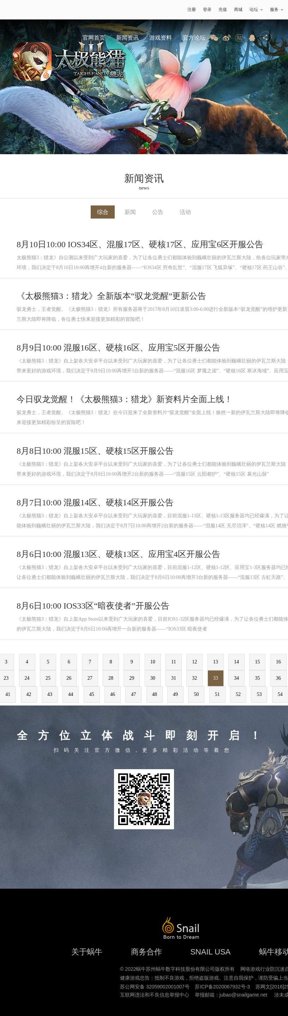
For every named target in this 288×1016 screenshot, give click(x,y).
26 (68, 678)
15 (257, 661)
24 (27, 678)
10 (152, 661)
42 (28, 694)
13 (215, 661)
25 (48, 678)
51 (217, 694)
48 (154, 694)
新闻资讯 (127, 38)
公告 (157, 212)
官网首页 (94, 38)
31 (173, 678)
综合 (102, 212)
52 (238, 694)
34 (236, 678)
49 (175, 694)
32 (194, 678)
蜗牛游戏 (19, 9)
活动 (185, 212)
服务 (276, 9)
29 (131, 678)
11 (173, 661)
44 (70, 694)
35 (257, 678)
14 (236, 661)
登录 (207, 9)
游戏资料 (160, 38)
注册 (191, 9)
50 (196, 694)
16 (278, 661)
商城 (238, 9)
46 (112, 694)
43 (49, 694)
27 (90, 678)
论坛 (256, 9)
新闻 (130, 212)
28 (110, 678)
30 (152, 678)
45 (91, 694)
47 (133, 694)
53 (259, 694)
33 (215, 678)
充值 (222, 9)
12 (194, 661)
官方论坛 (194, 38)
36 (278, 678)
